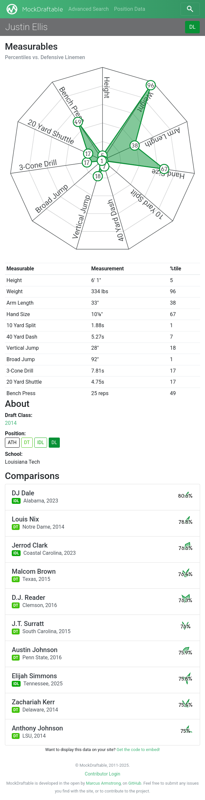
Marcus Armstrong (103, 783)
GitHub (134, 783)
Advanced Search (88, 9)
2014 (11, 423)
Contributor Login (102, 773)
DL (192, 27)
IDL (40, 442)
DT (27, 442)
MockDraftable (34, 9)
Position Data (129, 9)
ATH (12, 442)
